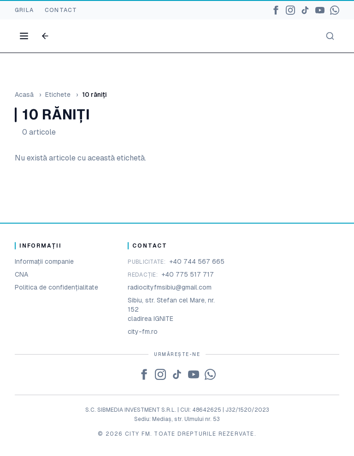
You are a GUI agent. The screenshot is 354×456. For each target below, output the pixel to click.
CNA (21, 274)
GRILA (24, 10)
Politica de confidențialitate (56, 287)
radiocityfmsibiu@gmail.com (170, 287)
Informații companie (44, 261)
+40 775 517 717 (187, 274)
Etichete (58, 94)
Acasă (24, 94)
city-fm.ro (143, 331)
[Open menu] (24, 36)
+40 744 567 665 (196, 261)
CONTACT (61, 10)
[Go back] (45, 36)
